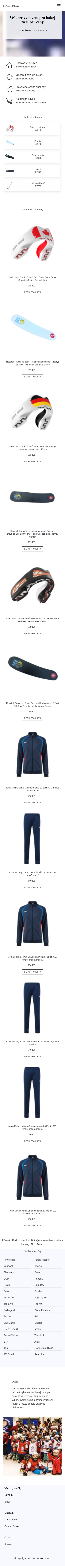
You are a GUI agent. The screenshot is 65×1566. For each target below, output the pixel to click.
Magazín (9, 1513)
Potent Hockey (42, 1260)
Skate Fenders (42, 1310)
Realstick (39, 1354)
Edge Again (40, 1297)
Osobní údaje (11, 1526)
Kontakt (8, 1544)
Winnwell (8, 1266)
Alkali (37, 1342)
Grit (36, 1316)
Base (6, 1291)
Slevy (7, 1501)
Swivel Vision (11, 1335)
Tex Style (8, 1304)
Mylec (37, 1329)
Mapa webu (10, 1519)
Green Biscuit (11, 1329)
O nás (7, 1537)
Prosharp (39, 1291)
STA (6, 1342)
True (6, 1348)
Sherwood (9, 1272)
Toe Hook (39, 1335)
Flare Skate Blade (43, 1348)
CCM (6, 1278)
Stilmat (7, 1316)
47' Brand (9, 1354)
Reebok (38, 1278)
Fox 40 (38, 1304)
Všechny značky (13, 1488)
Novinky (8, 1495)
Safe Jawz (9, 1323)
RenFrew (39, 1285)
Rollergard (9, 1310)
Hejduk (7, 1285)
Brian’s (38, 1266)
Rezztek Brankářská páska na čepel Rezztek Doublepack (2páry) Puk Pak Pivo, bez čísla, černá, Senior (32, 534)
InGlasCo (9, 1297)
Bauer (37, 1272)
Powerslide (9, 1260)
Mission (38, 1323)
